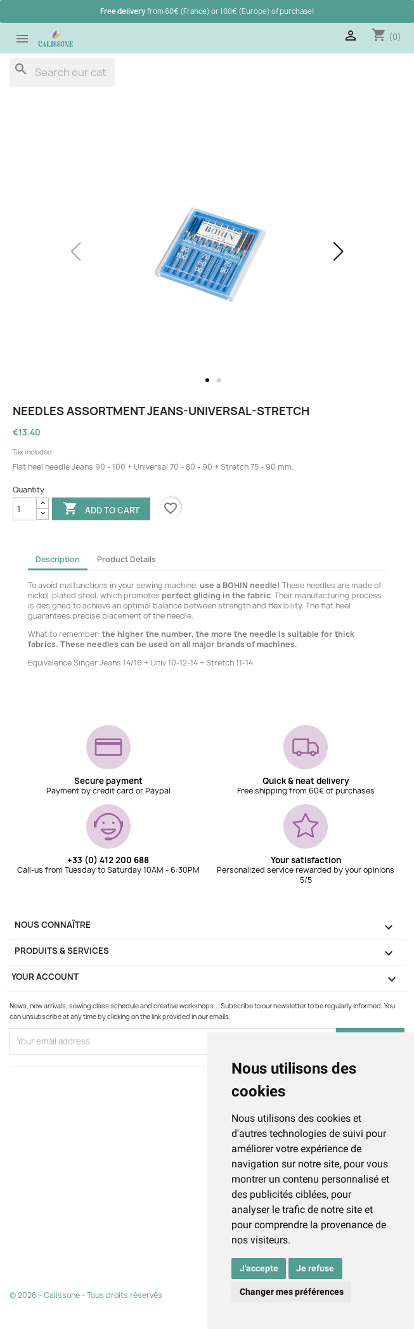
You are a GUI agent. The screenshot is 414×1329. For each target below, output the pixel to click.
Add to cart (101, 509)
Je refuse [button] (315, 1268)
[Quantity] (25, 509)
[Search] (62, 72)
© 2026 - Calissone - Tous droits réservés (86, 1295)
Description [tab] (58, 559)
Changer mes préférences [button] (292, 1292)
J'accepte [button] (259, 1268)
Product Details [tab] (126, 559)
